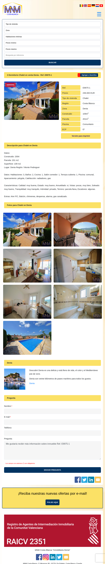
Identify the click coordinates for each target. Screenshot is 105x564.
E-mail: (7, 417)
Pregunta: (8, 439)
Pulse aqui (52, 502)
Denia (32, 383)
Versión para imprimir (81, 136)
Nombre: (7, 406)
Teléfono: (8, 428)
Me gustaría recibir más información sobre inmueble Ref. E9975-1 (52, 450)
